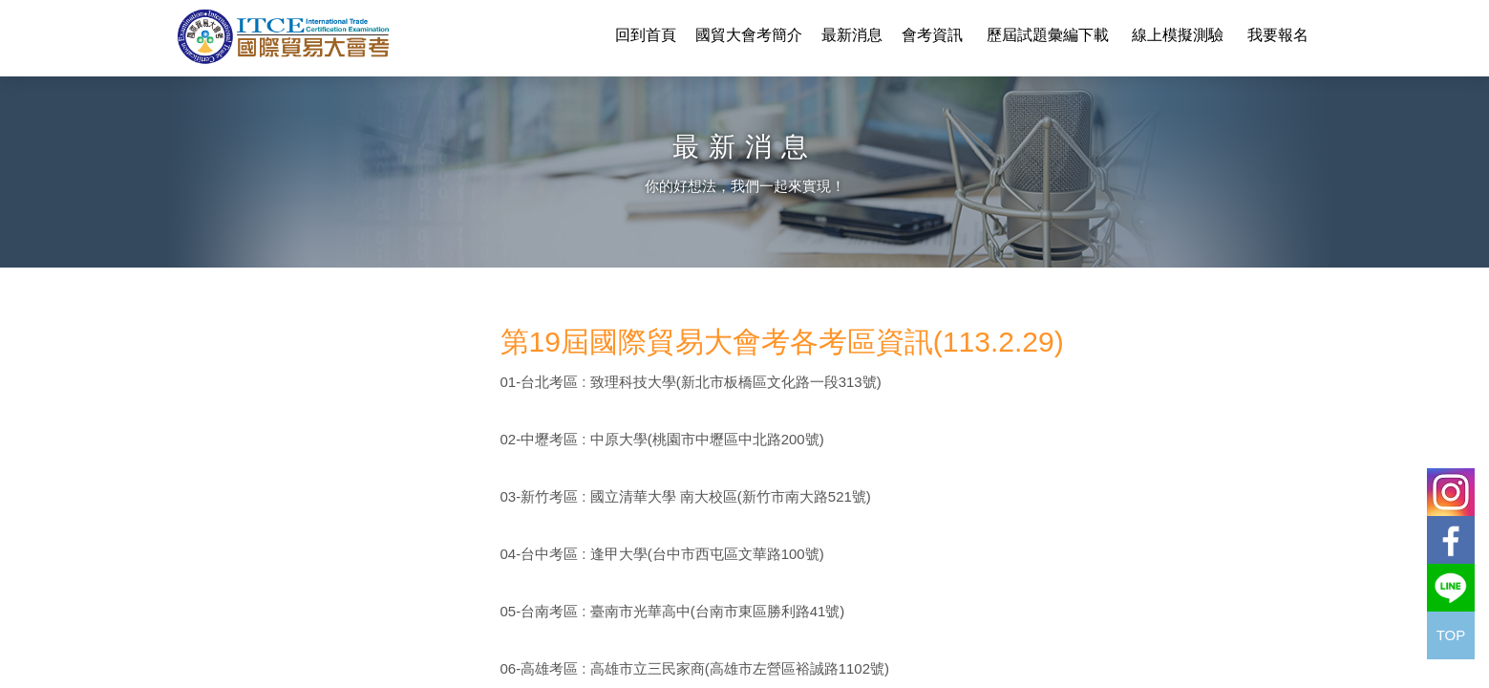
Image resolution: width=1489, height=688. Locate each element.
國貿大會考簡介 (748, 35)
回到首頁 (645, 35)
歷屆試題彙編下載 (1048, 35)
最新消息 (852, 35)
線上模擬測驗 (1177, 35)
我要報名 (1277, 35)
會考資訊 (932, 35)
